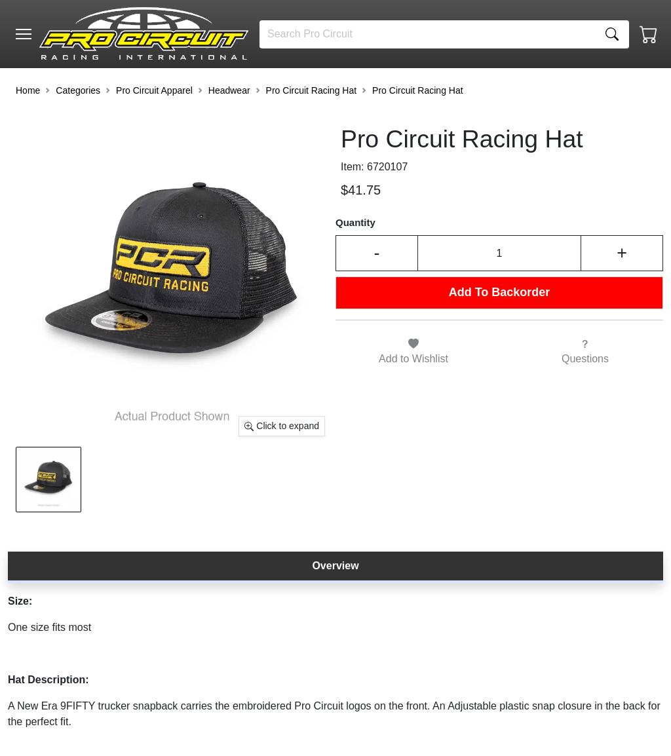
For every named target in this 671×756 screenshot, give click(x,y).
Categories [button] (78, 90)
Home (28, 90)
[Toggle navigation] (23, 34)
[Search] (427, 34)
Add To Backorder (499, 292)
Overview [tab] (335, 565)
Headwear (229, 90)
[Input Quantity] (499, 253)
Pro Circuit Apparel (154, 90)
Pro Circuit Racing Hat (311, 90)
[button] (23, 34)
